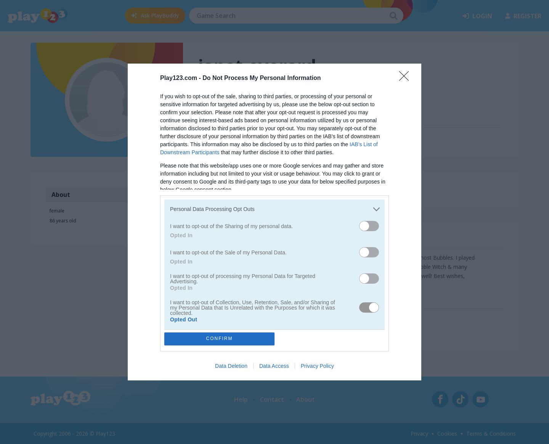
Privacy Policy (317, 366)
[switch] (369, 226)
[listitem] (274, 209)
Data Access (274, 366)
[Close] (406, 78)
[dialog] (274, 222)
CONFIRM (219, 339)
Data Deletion (231, 366)
